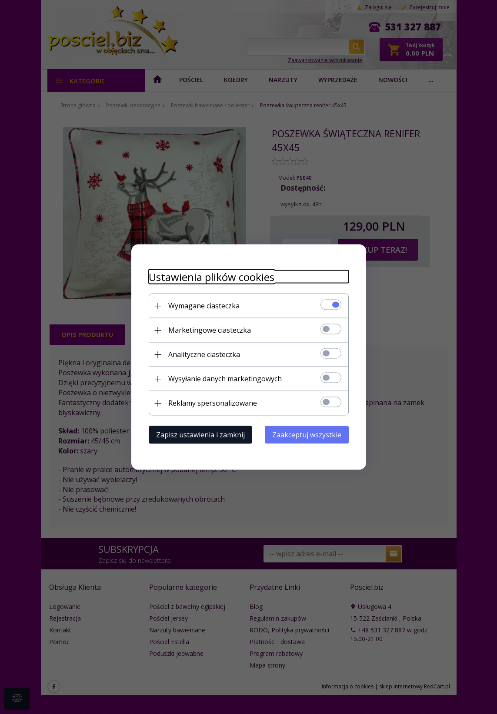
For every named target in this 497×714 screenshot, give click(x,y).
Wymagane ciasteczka (204, 306)
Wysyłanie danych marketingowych (225, 378)
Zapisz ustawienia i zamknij (200, 435)
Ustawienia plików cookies (211, 277)
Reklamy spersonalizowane (212, 403)
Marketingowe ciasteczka (209, 330)
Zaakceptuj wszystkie (306, 435)
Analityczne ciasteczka (204, 354)
